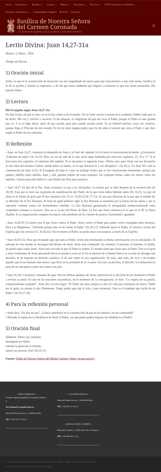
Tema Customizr (45, 466)
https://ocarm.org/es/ (82, 358)
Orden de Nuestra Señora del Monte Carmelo (42, 358)
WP (19, 466)
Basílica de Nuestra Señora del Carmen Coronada (38, 462)
